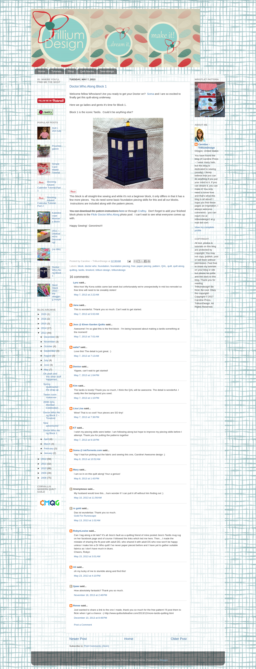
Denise (77, 366)
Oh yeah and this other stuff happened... (52, 376)
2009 (44, 473)
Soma (150, 93)
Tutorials (56, 71)
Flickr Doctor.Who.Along (105, 214)
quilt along (178, 266)
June (47, 365)
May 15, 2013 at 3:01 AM (87, 556)
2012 (44, 459)
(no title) (56, 249)
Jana (76, 305)
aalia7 (76, 347)
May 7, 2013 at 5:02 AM (86, 314)
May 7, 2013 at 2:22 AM (86, 294)
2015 (44, 323)
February (49, 448)
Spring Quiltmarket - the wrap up (51, 387)
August (48, 355)
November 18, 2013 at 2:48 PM (90, 595)
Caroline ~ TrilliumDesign (206, 146)
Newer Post (78, 639)
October (48, 346)
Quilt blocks (87, 71)
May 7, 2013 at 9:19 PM (86, 439)
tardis (81, 270)
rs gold (77, 508)
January (48, 453)
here (121, 211)
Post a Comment (83, 624)
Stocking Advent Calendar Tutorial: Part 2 (46, 201)
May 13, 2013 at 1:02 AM (87, 520)
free (133, 266)
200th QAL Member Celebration (50, 405)
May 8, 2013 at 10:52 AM (87, 459)
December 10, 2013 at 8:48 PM (90, 617)
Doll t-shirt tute (56, 129)
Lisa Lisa (78, 408)
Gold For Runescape (85, 515)
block (81, 266)
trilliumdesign (118, 270)
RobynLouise (80, 531)
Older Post (179, 639)
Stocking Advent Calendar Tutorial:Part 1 (49, 186)
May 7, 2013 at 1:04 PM (86, 375)
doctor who (91, 266)
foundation (103, 266)
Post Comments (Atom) (96, 646)
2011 (44, 463)
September (50, 351)
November (50, 341)
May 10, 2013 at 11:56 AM (88, 497)
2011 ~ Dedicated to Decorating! (56, 236)
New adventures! (51, 424)
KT (74, 427)
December (50, 337)
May (46, 369)
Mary (76, 469)
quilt (169, 266)
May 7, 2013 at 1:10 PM (86, 398)
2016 (44, 318)
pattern (156, 266)
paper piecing (144, 266)
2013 (44, 332)
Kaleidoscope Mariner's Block (56, 217)
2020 (44, 314)
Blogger (164, 660)
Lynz (75, 282)
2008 (44, 477)
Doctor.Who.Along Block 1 (88, 86)
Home (41, 71)
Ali (74, 567)
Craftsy (142, 211)
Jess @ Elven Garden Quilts (89, 324)
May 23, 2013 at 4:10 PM (87, 575)
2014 (44, 328)
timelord (90, 270)
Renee (76, 605)
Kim (75, 385)
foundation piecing (120, 266)
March (47, 444)
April (46, 439)
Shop (71, 71)
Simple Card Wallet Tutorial (56, 168)
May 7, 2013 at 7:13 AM (86, 356)
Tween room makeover (50, 396)
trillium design (102, 270)
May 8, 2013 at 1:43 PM (86, 478)
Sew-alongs (107, 71)
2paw (76, 586)
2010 (44, 468)
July (46, 360)
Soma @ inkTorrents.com (87, 450)
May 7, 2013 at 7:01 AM (86, 336)
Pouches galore (56, 147)
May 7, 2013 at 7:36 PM (86, 417)
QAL (163, 266)
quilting (73, 270)
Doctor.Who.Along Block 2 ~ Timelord (51, 415)
